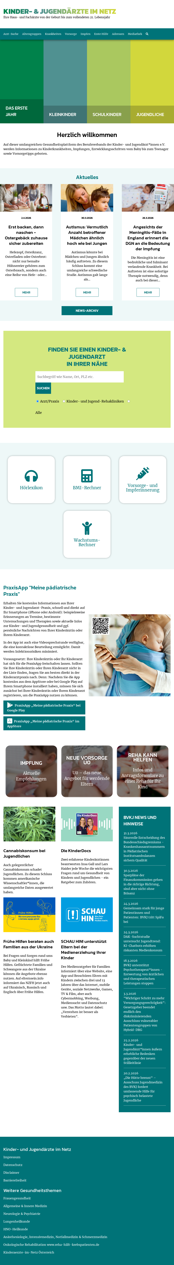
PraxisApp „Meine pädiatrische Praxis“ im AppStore (43, 723)
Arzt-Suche (10, 34)
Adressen (118, 34)
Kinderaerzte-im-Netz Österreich (28, 1252)
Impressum (11, 1157)
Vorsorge (71, 34)
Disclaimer (11, 1172)
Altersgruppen (31, 34)
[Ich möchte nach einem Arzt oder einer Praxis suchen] (37, 401)
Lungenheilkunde (16, 1221)
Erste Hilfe (101, 34)
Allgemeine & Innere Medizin (25, 1206)
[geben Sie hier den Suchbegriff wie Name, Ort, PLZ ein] (79, 376)
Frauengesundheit (17, 1198)
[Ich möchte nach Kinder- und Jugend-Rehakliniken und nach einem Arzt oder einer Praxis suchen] (128, 401)
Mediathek (135, 34)
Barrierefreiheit (15, 1180)
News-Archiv (87, 310)
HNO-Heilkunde (15, 1229)
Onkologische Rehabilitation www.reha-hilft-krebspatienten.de (51, 1245)
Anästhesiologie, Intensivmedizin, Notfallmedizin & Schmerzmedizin (55, 1237)
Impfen (85, 34)
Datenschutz (12, 1165)
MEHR (26, 292)
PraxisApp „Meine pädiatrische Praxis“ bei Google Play (44, 707)
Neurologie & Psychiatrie (21, 1214)
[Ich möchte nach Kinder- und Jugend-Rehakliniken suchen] (64, 401)
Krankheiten (53, 34)
